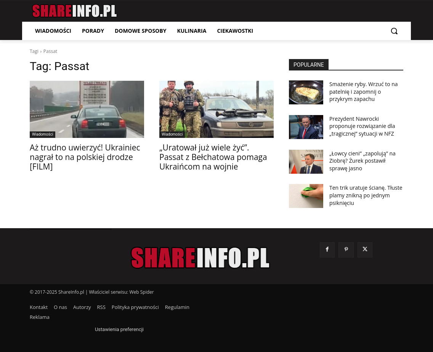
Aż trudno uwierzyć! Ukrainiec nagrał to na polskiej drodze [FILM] (85, 157)
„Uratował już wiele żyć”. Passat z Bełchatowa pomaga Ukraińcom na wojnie (213, 157)
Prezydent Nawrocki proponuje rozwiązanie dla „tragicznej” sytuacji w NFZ (362, 126)
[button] (394, 31)
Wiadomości (42, 134)
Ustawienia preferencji (119, 329)
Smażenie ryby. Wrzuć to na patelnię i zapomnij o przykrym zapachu (363, 91)
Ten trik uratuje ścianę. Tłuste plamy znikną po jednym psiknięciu (366, 195)
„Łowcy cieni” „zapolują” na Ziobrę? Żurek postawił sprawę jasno (362, 161)
